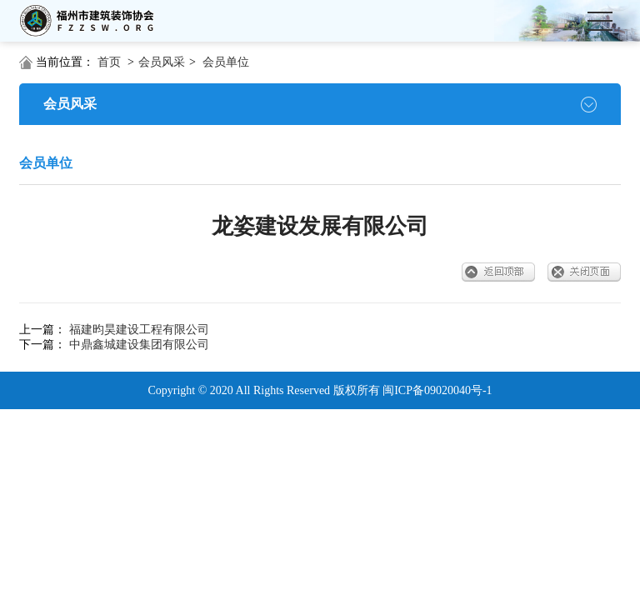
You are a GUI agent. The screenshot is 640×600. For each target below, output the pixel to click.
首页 (109, 62)
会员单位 (225, 62)
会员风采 (161, 62)
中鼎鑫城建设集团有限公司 (139, 344)
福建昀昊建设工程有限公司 (139, 329)
